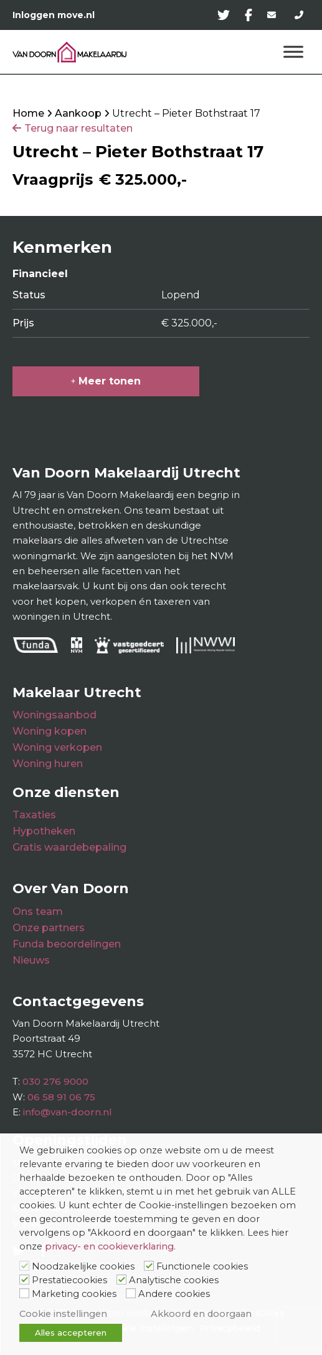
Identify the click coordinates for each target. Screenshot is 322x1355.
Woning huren (47, 764)
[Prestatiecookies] (24, 1279)
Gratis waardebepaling (69, 847)
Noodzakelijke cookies (83, 1266)
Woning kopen (49, 731)
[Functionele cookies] (149, 1266)
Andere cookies (174, 1293)
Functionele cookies (202, 1266)
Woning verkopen (57, 747)
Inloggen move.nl (53, 15)
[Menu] (293, 52)
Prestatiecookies (69, 1280)
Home (28, 113)
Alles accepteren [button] (71, 1333)
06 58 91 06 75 (61, 1097)
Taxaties (34, 815)
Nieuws (31, 960)
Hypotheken (43, 831)
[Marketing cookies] (24, 1293)
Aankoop (78, 113)
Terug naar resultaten (78, 128)
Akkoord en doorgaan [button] (201, 1313)
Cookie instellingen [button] (63, 1313)
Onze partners (48, 928)
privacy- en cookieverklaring (109, 1246)
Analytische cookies (174, 1280)
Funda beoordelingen (66, 944)
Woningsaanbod (54, 715)
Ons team (37, 911)
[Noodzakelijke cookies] (24, 1266)
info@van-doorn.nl (67, 1112)
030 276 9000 (55, 1081)
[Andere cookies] (131, 1293)
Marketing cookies (74, 1293)
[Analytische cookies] (121, 1279)
